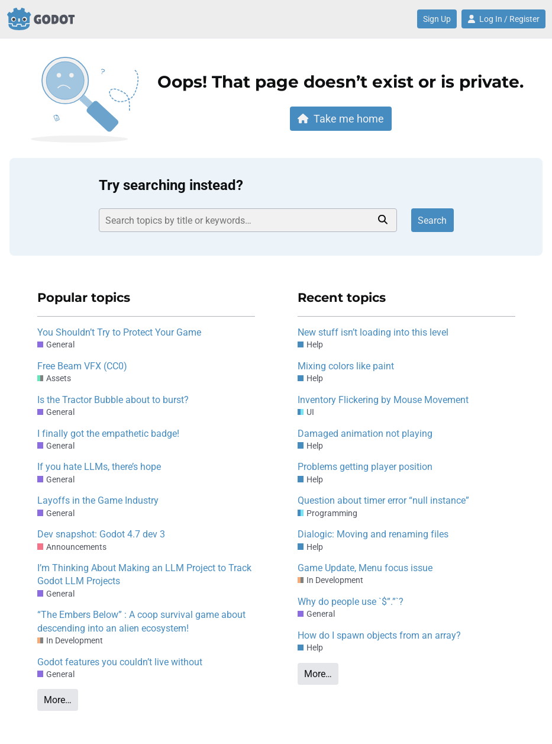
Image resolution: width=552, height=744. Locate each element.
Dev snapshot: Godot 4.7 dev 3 (101, 534)
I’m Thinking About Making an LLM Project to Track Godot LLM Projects (144, 574)
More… (58, 700)
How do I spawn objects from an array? (379, 635)
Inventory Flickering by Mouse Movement (383, 399)
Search (432, 220)
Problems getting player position (365, 466)
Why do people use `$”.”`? (350, 601)
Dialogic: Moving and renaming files (373, 534)
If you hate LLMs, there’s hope (99, 466)
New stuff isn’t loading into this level (373, 332)
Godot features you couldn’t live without (119, 662)
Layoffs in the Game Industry (98, 500)
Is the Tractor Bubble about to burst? (113, 399)
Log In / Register (503, 19)
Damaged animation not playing (365, 433)
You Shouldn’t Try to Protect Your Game (119, 332)
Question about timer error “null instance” (383, 500)
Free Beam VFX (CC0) (82, 366)
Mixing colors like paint (346, 366)
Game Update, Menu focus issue (365, 568)
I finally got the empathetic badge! (108, 433)
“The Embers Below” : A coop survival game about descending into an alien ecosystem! (141, 621)
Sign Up (437, 19)
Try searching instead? (171, 185)
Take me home (341, 118)
